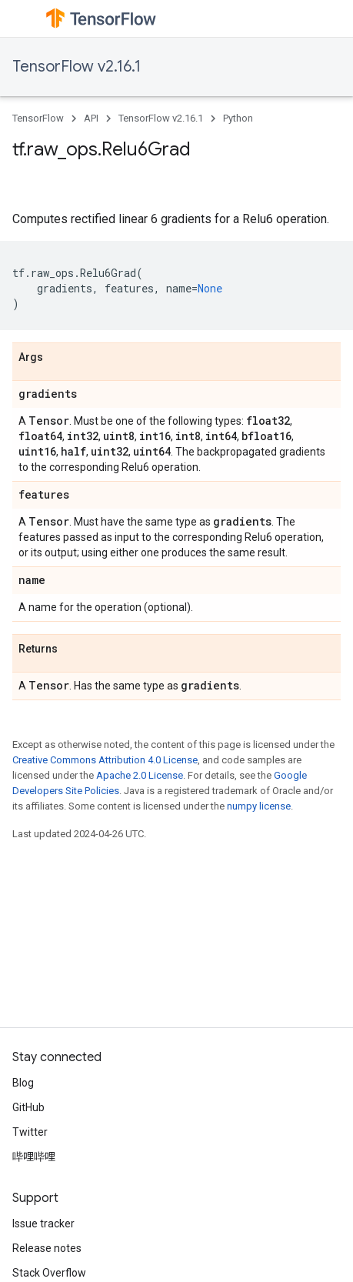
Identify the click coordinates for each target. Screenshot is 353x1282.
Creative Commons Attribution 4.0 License (105, 760)
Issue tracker (43, 1223)
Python (238, 118)
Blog (23, 1083)
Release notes (47, 1248)
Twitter (30, 1132)
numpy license (259, 806)
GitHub (28, 1107)
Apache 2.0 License (139, 775)
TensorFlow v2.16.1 (76, 66)
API (91, 118)
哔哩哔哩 (33, 1156)
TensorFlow (38, 118)
